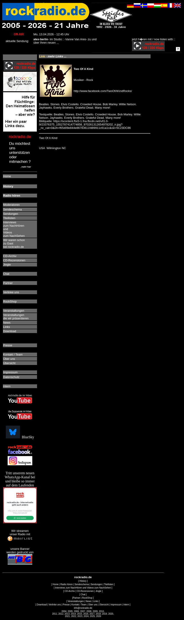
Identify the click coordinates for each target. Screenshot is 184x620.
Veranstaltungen (76, 601)
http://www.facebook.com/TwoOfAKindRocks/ (103, 91)
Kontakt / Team (79, 604)
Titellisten (108, 584)
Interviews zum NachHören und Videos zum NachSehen (83, 587)
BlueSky (20, 437)
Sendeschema (81, 584)
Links (95, 601)
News (88, 601)
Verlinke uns (55, 604)
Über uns (92, 604)
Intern (126, 604)
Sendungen (96, 584)
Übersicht (104, 604)
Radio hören (66, 584)
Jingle (98, 591)
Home (56, 584)
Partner (76, 598)
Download (42, 604)
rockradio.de (83, 577)
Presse (66, 604)
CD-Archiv (70, 591)
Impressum (115, 604)
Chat (83, 594)
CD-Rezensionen (85, 591)
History (82, 581)
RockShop (87, 598)
